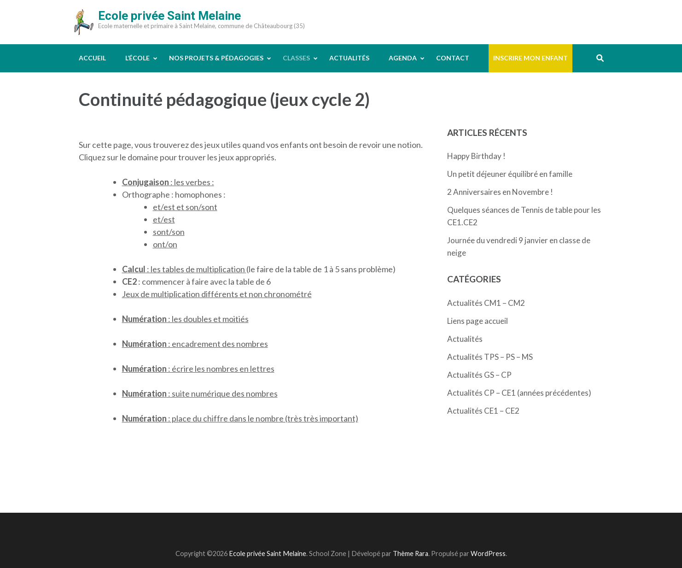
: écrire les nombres (180, 368)
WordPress (488, 553)
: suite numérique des (184, 393)
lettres (261, 368)
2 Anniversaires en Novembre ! (500, 192)
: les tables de (159, 269)
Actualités (349, 58)
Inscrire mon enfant (530, 58)
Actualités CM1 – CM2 (486, 303)
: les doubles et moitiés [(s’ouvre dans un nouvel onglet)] (185, 319)
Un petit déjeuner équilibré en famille (509, 174)
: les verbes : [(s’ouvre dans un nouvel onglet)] (168, 182)
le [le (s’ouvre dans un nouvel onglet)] (251, 418)
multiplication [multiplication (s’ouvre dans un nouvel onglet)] (220, 269)
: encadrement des (179, 344)
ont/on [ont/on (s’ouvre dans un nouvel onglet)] (165, 244)
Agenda (403, 58)
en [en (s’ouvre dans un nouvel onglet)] (244, 368)
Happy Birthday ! (476, 156)
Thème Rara (410, 553)
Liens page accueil (477, 321)
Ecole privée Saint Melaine (169, 16)
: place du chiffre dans (185, 418)
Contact (452, 58)
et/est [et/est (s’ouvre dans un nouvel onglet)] (164, 219)
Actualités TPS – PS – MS (490, 357)
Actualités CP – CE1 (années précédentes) (519, 393)
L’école (137, 58)
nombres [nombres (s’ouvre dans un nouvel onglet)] (252, 344)
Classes (296, 58)
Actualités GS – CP (479, 375)
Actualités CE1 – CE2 (483, 411)
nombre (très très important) (306, 418)
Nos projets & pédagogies (216, 58)
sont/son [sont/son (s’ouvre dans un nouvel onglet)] (169, 232)
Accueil (92, 58)
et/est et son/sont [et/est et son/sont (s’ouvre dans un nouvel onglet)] (185, 207)
